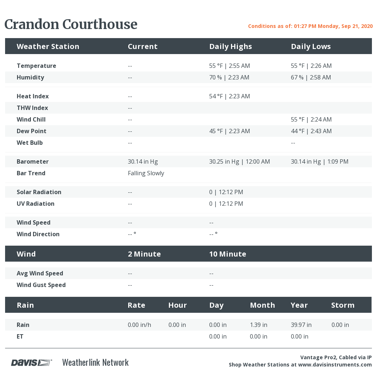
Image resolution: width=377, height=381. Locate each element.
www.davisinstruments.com (335, 364)
